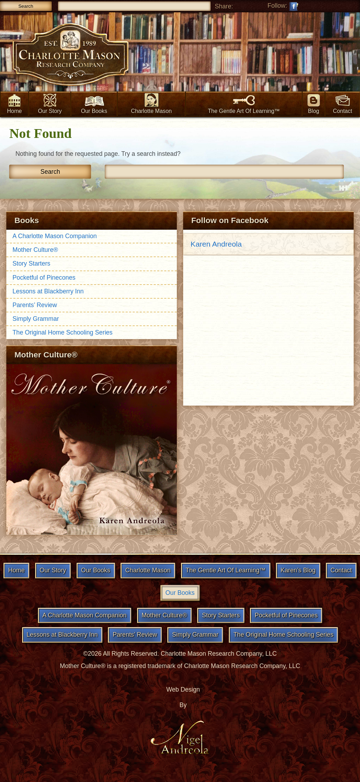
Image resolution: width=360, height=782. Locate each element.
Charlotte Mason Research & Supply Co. (70, 55)
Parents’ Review (35, 305)
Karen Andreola (216, 244)
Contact (343, 103)
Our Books (94, 103)
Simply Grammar (36, 318)
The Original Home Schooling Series (63, 332)
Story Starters (32, 263)
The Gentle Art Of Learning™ (243, 103)
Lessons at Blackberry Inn (48, 291)
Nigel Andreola (180, 736)
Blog (313, 103)
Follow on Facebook (293, 6)
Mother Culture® (35, 249)
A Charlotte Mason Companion (55, 236)
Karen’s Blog (298, 570)
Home (14, 103)
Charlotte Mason (151, 103)
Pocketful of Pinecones (44, 277)
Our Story (50, 103)
